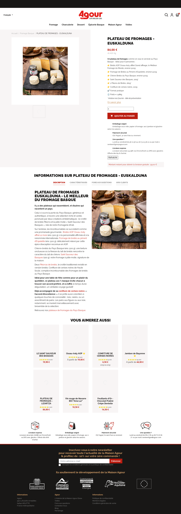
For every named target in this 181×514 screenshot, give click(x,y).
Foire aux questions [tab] (102, 182)
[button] (166, 15)
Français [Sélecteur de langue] (7, 15)
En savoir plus (114, 102)
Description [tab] (59, 182)
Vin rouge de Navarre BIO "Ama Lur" (75, 399)
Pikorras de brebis (48, 264)
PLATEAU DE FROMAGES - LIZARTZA (46, 401)
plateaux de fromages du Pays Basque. (67, 310)
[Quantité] (121, 109)
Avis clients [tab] (122, 182)
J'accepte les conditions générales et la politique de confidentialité (87, 465)
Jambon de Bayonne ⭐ (135, 354)
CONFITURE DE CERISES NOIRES (105, 354)
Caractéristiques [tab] (78, 182)
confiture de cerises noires (72, 291)
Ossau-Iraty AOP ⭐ (75, 353)
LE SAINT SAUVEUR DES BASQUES (46, 354)
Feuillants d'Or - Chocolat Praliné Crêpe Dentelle (105, 401)
